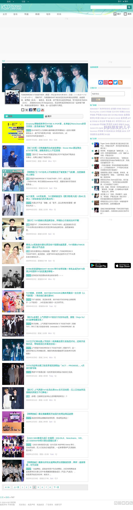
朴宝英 (118, 118)
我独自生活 (125, 109)
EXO (117, 112)
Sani (50, 188)
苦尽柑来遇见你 (109, 131)
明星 (28, 179)
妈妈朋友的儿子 (117, 127)
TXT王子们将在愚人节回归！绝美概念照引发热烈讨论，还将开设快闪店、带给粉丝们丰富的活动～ (55, 342)
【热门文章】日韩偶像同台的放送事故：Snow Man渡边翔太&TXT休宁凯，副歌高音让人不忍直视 (53, 149)
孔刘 (113, 112)
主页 (2, 497)
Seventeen (94, 131)
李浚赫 (103, 124)
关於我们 (22, 505)
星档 (7, 497)
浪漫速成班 (96, 124)
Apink (101, 128)
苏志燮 (102, 121)
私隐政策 (40, 505)
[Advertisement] (110, 238)
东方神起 (114, 115)
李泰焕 (108, 121)
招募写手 (58, 505)
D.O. (124, 121)
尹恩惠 (99, 115)
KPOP (28, 130)
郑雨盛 (118, 131)
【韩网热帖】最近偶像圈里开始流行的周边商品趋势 (49, 414)
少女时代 (103, 112)
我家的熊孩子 (94, 109)
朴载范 (115, 124)
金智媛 (113, 109)
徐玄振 (127, 112)
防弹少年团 (95, 118)
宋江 (113, 121)
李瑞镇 (92, 115)
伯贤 (109, 115)
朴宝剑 (119, 121)
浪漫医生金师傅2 (97, 134)
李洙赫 (108, 112)
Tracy (51, 376)
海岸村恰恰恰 (105, 109)
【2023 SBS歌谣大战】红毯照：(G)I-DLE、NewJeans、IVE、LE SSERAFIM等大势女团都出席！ (55, 439)
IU (98, 121)
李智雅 (100, 131)
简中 (126, 1)
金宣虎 (124, 118)
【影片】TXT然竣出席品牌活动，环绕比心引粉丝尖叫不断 (52, 220)
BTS (96, 128)
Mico (51, 140)
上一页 (16, 487)
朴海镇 (118, 109)
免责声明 (31, 505)
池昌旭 (124, 131)
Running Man (94, 112)
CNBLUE (103, 118)
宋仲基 (94, 121)
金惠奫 (127, 115)
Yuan (51, 306)
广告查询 (49, 505)
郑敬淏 (121, 124)
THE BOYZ (111, 118)
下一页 (56, 487)
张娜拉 (122, 112)
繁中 (120, 1)
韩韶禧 (120, 115)
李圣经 (109, 124)
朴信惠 (107, 134)
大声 (128, 131)
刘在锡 (104, 115)
